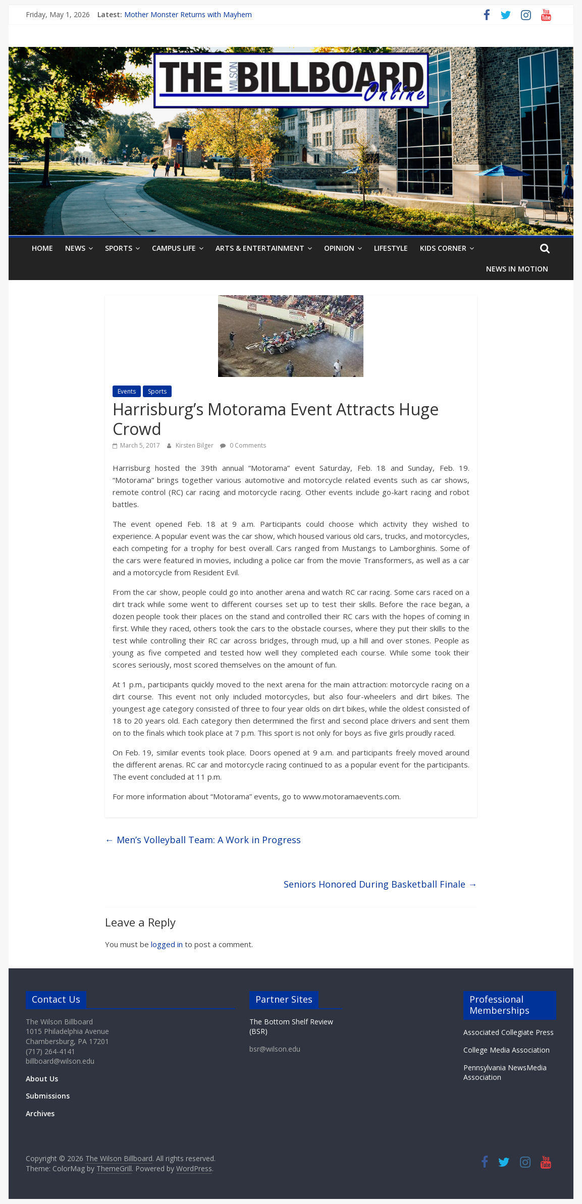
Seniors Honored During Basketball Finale (380, 884)
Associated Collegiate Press (508, 1032)
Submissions (48, 1096)
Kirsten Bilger (195, 445)
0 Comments (243, 445)
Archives (40, 1113)
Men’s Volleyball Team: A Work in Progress (203, 840)
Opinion (339, 248)
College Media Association (506, 1050)
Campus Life (174, 248)
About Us (42, 1078)
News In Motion (517, 268)
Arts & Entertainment (260, 248)
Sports (118, 248)
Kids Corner (443, 248)
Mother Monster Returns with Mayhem (188, 14)
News (75, 248)
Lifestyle (391, 248)
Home (42, 248)
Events (127, 391)
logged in (167, 944)
